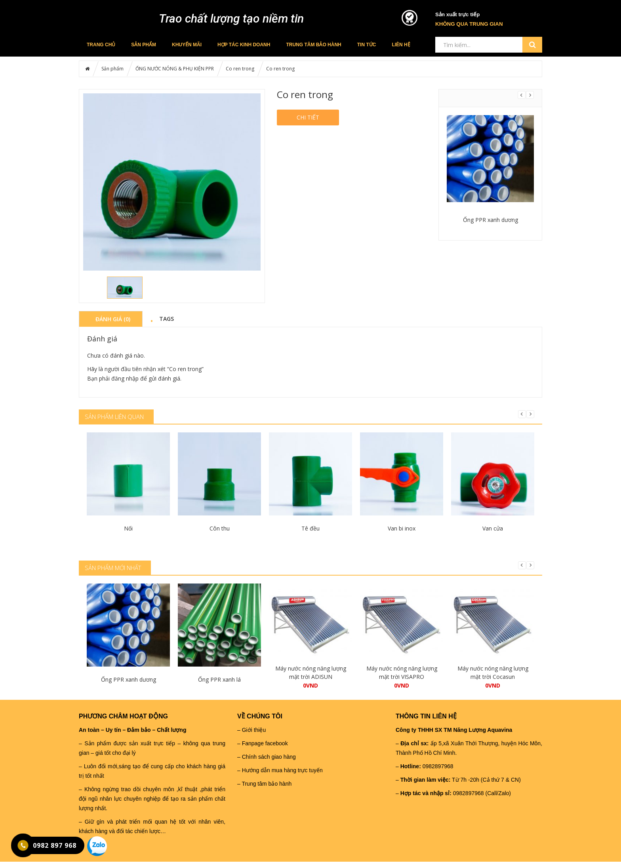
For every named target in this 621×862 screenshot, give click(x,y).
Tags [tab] (166, 318)
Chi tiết (308, 117)
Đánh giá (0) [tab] (112, 318)
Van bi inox (401, 528)
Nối (128, 528)
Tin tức (366, 44)
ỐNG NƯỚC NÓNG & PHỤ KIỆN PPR (174, 68)
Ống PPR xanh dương (490, 220)
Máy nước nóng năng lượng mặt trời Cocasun (492, 672)
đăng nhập (125, 378)
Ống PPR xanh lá (219, 679)
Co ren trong (240, 68)
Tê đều (310, 528)
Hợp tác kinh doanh (243, 44)
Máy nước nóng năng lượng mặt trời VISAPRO (401, 672)
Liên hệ (401, 44)
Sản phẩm (143, 44)
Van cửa (492, 528)
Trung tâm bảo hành (313, 44)
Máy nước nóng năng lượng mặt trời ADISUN (310, 672)
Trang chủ (101, 44)
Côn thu (220, 528)
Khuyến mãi (187, 44)
